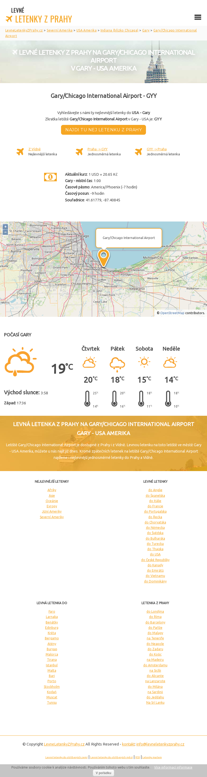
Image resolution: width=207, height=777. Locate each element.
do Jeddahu (155, 697)
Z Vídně (34, 149)
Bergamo (52, 638)
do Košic (155, 654)
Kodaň (52, 692)
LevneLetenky (64, 744)
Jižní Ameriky (52, 511)
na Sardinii (155, 692)
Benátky (52, 622)
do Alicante (155, 675)
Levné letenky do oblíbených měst (111, 757)
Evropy (52, 506)
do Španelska (155, 495)
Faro (52, 611)
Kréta (52, 633)
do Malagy (155, 633)
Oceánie (52, 501)
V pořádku (103, 773)
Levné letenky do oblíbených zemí (66, 757)
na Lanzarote (155, 681)
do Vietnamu (155, 575)
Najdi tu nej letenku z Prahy (103, 129)
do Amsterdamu (155, 665)
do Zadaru (155, 649)
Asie (52, 495)
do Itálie (155, 501)
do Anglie (155, 490)
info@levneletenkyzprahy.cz (160, 744)
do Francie (155, 506)
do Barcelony (155, 622)
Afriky (52, 490)
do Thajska (155, 549)
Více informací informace (173, 767)
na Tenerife (155, 638)
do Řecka (155, 517)
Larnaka (52, 616)
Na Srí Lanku (155, 702)
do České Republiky (155, 560)
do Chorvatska (155, 522)
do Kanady (155, 565)
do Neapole (155, 643)
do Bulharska (155, 538)
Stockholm (52, 686)
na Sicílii (155, 670)
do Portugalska (155, 511)
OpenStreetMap (172, 313)
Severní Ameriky (52, 517)
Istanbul (52, 665)
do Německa (155, 527)
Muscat (51, 697)
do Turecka (155, 543)
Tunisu (52, 702)
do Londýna (155, 611)
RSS (137, 757)
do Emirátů (155, 570)
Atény (52, 643)
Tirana (52, 659)
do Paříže (155, 627)
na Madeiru (155, 659)
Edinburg (51, 627)
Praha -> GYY (97, 149)
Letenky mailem (152, 757)
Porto (52, 681)
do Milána (155, 686)
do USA (155, 554)
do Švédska (155, 533)
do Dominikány (155, 581)
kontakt (128, 744)
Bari (52, 675)
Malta (52, 670)
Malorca (52, 654)
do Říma (155, 616)
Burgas (52, 649)
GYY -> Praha (157, 149)
